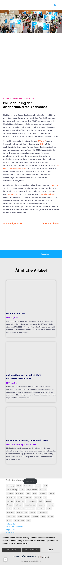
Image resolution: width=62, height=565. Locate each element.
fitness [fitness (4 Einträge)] (51, 493)
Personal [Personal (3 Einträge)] (50, 505)
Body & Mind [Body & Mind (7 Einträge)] (28, 486)
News (16, 318)
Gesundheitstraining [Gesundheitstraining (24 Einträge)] (24, 497)
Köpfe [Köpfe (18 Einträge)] (41, 501)
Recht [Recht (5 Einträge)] (49, 509)
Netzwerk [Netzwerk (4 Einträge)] (41, 505)
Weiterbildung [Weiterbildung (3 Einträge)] (19, 520)
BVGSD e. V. (13, 194)
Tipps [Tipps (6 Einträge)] (43, 516)
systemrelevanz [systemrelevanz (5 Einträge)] (23, 516)
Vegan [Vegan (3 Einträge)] (9, 520)
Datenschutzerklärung (34, 561)
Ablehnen (11, 550)
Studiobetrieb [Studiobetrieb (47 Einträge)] (42, 513)
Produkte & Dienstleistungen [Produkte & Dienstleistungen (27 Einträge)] (24, 509)
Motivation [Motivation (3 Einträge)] (18, 505)
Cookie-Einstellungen (14, 480)
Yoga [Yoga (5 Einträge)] (28, 520)
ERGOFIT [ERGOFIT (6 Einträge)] (43, 490)
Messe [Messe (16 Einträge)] (9, 505)
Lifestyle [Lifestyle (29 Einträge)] (48, 501)
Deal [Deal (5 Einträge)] (45, 486)
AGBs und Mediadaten (15, 527)
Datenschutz (11, 532)
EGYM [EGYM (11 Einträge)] (22, 490)
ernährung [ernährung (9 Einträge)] (19, 493)
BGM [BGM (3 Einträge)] (19, 486)
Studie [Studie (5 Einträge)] (32, 513)
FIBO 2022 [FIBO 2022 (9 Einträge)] (43, 493)
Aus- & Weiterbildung (14, 445)
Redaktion (45, 254)
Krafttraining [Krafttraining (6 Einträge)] (31, 501)
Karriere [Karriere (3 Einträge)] (10, 501)
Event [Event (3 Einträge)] (28, 493)
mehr (50, 550)
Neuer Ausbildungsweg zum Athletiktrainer (27, 440)
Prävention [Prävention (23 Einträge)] (40, 509)
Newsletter (30, 481)
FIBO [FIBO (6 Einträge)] (34, 493)
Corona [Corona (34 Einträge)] (37, 486)
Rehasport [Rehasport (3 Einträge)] (10, 513)
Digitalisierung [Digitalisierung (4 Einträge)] (12, 490)
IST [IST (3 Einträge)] (45, 497)
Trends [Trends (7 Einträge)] (50, 516)
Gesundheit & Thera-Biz (23, 98)
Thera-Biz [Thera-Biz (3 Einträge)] (35, 516)
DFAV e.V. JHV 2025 (15, 313)
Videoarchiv (11, 524)
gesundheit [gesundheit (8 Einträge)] (11, 497)
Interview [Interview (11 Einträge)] (38, 497)
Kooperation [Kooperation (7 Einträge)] (20, 501)
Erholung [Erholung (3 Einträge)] (10, 493)
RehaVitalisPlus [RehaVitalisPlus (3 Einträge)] (22, 513)
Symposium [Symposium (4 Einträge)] (11, 516)
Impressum (10, 529)
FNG (41, 144)
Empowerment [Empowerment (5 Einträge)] (32, 490)
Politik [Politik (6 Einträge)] (9, 509)
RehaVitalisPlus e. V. (48, 194)
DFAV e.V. (7, 98)
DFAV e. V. (42, 141)
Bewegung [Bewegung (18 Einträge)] (10, 486)
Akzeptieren (31, 550)
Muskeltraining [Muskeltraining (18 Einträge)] (30, 505)
